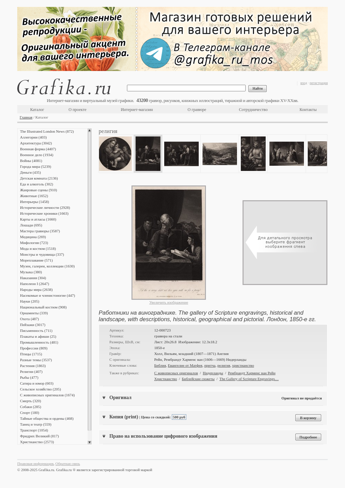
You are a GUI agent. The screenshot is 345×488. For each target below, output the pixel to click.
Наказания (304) (33, 278)
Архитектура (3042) (36, 143)
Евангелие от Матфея (185, 365)
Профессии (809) (33, 348)
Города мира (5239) (35, 166)
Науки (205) (29, 301)
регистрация (318, 83)
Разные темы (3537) (36, 360)
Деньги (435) (30, 172)
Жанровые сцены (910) (38, 190)
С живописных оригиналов (176, 373)
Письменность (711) (36, 330)
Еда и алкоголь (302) (36, 184)
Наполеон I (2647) (34, 284)
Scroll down (89, 442)
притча (210, 365)
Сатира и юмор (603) (36, 383)
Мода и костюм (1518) (38, 248)
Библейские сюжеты (198, 379)
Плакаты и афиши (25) (38, 336)
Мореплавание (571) (36, 260)
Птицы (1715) (31, 354)
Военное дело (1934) (36, 155)
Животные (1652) (34, 196)
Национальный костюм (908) (43, 307)
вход (303, 83)
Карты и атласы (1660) (38, 219)
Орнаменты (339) (34, 313)
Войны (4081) (31, 161)
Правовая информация (35, 463)
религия (223, 365)
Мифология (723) (34, 243)
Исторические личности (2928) (45, 207)
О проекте (78, 109)
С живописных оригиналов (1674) (47, 395)
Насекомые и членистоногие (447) (47, 295)
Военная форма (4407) (38, 149)
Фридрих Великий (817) (39, 436)
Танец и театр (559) (35, 424)
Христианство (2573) (37, 442)
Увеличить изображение (168, 302)
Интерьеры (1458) (34, 202)
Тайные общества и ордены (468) (46, 418)
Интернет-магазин (137, 109)
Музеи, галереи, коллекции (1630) (47, 266)
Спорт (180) (29, 412)
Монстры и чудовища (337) (42, 254)
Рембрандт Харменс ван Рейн (252, 373)
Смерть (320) (30, 401)
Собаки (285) (30, 407)
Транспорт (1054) (34, 430)
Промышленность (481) (39, 342)
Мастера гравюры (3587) (40, 231)
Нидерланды (213, 373)
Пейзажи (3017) (33, 325)
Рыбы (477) (29, 377)
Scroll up (89, 130)
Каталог (37, 109)
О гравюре (197, 109)
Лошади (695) (31, 225)
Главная (26, 117)
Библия (160, 365)
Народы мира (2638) (36, 289)
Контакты (308, 109)
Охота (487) (29, 319)
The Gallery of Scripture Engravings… (249, 379)
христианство (243, 365)
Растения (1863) (33, 366)
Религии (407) (31, 371)
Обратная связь (68, 463)
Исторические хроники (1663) (44, 213)
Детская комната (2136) (39, 178)
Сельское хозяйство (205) (40, 389)
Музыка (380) (31, 272)
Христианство (165, 379)
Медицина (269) (33, 237)
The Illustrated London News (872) (47, 131)
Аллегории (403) (33, 137)
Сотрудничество (253, 109)
